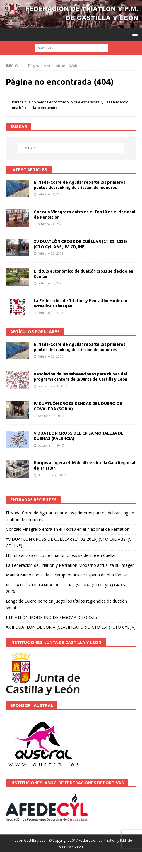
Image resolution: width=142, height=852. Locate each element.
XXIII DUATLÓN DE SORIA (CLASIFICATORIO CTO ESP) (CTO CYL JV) (71, 627)
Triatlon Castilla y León (29, 840)
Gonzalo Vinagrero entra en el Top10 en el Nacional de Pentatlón (67, 529)
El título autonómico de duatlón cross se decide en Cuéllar (61, 555)
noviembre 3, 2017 (52, 386)
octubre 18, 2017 (51, 416)
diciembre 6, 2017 (52, 475)
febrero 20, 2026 (50, 283)
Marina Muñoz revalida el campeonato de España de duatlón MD (67, 575)
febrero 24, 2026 (50, 224)
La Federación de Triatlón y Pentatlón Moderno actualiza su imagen (70, 565)
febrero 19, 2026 (50, 312)
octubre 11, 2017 (51, 445)
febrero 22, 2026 (50, 253)
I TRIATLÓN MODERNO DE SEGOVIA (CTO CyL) (51, 617)
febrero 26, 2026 (50, 194)
